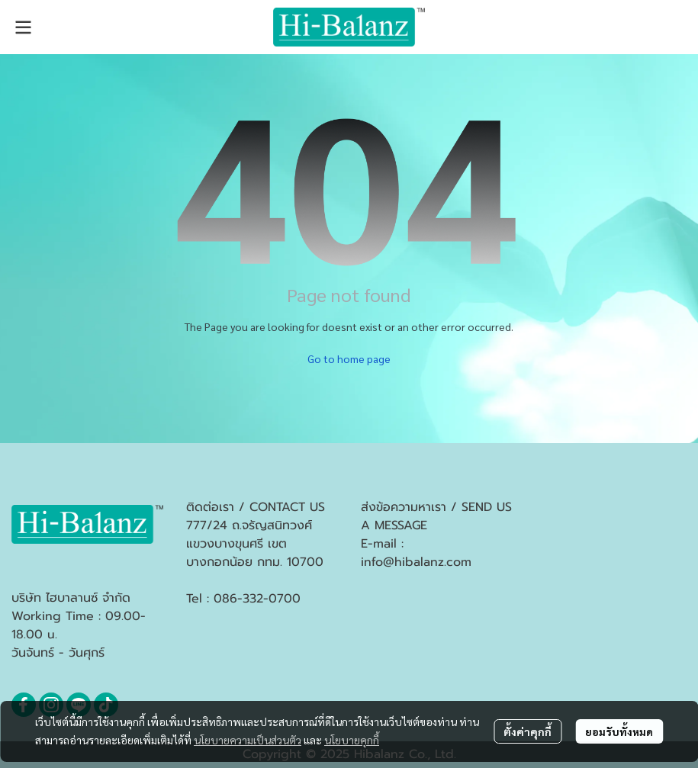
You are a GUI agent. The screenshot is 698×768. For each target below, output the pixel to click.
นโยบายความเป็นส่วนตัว (247, 740)
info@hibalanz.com (416, 562)
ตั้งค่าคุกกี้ (527, 731)
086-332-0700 (257, 599)
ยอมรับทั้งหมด (619, 731)
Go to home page (349, 358)
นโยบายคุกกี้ (351, 740)
